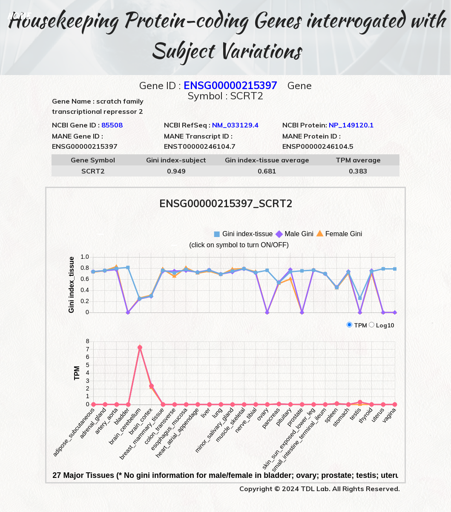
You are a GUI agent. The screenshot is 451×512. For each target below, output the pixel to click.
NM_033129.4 (235, 125)
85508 (112, 125)
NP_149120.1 (351, 125)
